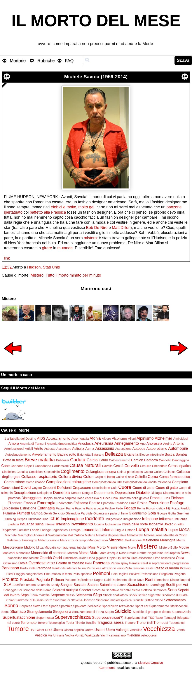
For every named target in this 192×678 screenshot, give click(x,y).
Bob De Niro (97, 227)
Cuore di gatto (166, 488)
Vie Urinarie (56, 635)
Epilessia (107, 503)
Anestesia (85, 443)
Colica (158, 472)
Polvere (134, 574)
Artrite (38, 448)
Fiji (168, 508)
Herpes (22, 519)
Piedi (9, 574)
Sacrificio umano (24, 585)
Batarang (97, 454)
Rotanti (185, 580)
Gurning (10, 519)
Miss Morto (97, 547)
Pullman (57, 580)
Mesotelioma (13, 547)
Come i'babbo (35, 482)
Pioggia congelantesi (28, 574)
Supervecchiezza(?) (107, 617)
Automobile (178, 448)
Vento (181, 630)
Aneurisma (103, 443)
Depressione (125, 493)
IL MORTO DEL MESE (96, 20)
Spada (53, 606)
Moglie (184, 547)
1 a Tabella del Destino (20, 438)
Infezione (150, 519)
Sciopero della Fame (37, 590)
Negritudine (155, 553)
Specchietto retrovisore (118, 606)
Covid (26, 487)
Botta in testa (13, 460)
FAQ (69, 60)
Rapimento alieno (124, 580)
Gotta (172, 513)
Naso (123, 553)
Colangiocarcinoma (101, 472)
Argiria (167, 443)
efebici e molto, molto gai (72, 207)
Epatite (94, 503)
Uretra (89, 630)
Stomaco (18, 611)
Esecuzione (158, 503)
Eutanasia (46, 508)
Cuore (124, 487)
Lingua (119, 530)
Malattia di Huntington (22, 540)
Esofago (177, 503)
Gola (152, 513)
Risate (174, 580)
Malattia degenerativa (111, 535)
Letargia (75, 530)
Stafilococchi (179, 606)
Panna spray (119, 563)
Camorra (151, 460)
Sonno (11, 605)
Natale (131, 553)
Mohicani (8, 553)
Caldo (103, 460)
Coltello (141, 477)
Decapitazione (25, 493)
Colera (148, 472)
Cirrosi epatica (179, 466)
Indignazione (132, 519)
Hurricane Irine (38, 519)
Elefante (177, 498)
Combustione (14, 482)
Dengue (87, 493)
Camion (137, 460)
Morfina (72, 553)
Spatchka (65, 606)
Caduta (78, 459)
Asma (89, 448)
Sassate (80, 585)
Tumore (18, 628)
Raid (107, 580)
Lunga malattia (151, 529)
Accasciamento (58, 438)
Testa (70, 622)
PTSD (51, 563)
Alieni (132, 438)
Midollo (29, 547)
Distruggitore (32, 498)
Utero (110, 630)
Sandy (55, 585)
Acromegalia (80, 438)
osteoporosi (149, 635)
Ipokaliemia (113, 524)
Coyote (37, 488)
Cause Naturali (85, 465)
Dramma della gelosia (134, 498)
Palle (88, 563)
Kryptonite (9, 530)
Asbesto (50, 448)
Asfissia (78, 448)
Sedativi (125, 590)
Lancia (34, 530)
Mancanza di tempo (74, 540)
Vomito (79, 635)
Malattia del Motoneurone (144, 535)
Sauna (121, 585)
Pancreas (101, 563)
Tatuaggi (170, 617)
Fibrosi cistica (155, 508)
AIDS (41, 438)
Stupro (109, 612)
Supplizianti (132, 617)
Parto (24, 568)
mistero (90, 238)
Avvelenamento (44, 454)
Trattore (130, 622)
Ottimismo (10, 563)
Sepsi (25, 595)
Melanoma (151, 540)
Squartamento (159, 606)
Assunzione (123, 448)
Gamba (36, 513)
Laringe (45, 530)
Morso (84, 553)
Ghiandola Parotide (79, 513)
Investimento (82, 524)
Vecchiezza (159, 628)
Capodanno (43, 466)
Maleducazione (48, 540)
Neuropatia (172, 553)
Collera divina (70, 476)
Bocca (170, 454)
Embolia (29, 503)
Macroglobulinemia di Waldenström (42, 535)
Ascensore (63, 448)
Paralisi (134, 563)
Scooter (85, 590)
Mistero (37, 275)
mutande (65, 248)
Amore (14, 443)
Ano (143, 443)
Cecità (118, 466)
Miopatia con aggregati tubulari (65, 547)
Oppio (111, 558)
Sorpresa (25, 606)
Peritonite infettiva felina (69, 568)
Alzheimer (163, 438)
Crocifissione (101, 488)
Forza (175, 508)
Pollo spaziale (82, 574)
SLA (7, 584)
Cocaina (22, 472)
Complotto (180, 482)
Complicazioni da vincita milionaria (147, 482)
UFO (48, 630)
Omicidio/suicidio (75, 558)
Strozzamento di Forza (88, 612)
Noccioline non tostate (23, 558)
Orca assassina (141, 558)
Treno (141, 622)
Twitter (39, 630)
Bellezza (114, 454)
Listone (130, 530)
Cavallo (107, 466)
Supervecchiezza (73, 617)
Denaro (76, 493)
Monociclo (23, 553)
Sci (19, 590)
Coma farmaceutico (174, 477)
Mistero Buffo (168, 547)
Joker (168, 524)
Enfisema (80, 503)
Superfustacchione (19, 617)
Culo (114, 488)
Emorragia (46, 503)
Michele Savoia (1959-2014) (95, 76)
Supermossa (45, 617)
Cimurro (145, 466)
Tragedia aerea (110, 622)
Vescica (41, 635)
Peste (149, 568)
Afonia (95, 438)
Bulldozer (62, 460)
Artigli (29, 448)
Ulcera (58, 630)
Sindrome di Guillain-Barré (33, 600)
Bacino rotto (66, 454)
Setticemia (83, 595)
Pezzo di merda (166, 568)
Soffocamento (175, 600)
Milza (40, 547)
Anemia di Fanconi (33, 443)
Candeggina (180, 460)
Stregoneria (62, 612)
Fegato (130, 508)
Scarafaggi (157, 585)
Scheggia (9, 590)
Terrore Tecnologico (51, 622)
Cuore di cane (144, 488)
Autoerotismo (156, 448)
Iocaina (99, 524)
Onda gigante (96, 558)
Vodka (69, 635)
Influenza (166, 519)
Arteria (178, 443)
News (185, 553)
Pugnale (43, 579)
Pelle (31, 568)
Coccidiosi (36, 472)
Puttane (70, 580)
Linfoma (107, 530)
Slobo (159, 600)
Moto (94, 553)
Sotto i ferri (40, 606)
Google (162, 513)
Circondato (159, 466)
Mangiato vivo (98, 540)
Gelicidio (59, 513)
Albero (106, 438)
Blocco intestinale (151, 454)
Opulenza (123, 558)
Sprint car (141, 606)
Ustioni (99, 630)
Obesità (46, 558)
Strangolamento (39, 612)
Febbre (110, 508)
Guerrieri (183, 513)
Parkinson (10, 568)
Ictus (54, 518)
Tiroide (80, 622)
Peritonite (43, 568)
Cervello (131, 466)
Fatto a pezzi (95, 508)
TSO (151, 617)
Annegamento (126, 443)
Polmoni (101, 573)
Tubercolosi (177, 622)
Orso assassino (164, 558)
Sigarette (154, 595)
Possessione (150, 574)
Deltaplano (44, 493)
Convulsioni (10, 488)
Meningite (167, 540)
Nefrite (142, 553)
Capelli (29, 466)
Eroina (142, 503)
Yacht (104, 635)
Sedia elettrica (142, 590)
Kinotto (178, 524)
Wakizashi (92, 635)
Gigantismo (138, 513)
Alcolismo (119, 438)
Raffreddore (85, 580)
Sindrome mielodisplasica (114, 600)
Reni (149, 579)
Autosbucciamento (18, 454)
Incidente (94, 518)
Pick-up (185, 568)
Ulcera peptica (74, 630)
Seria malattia (40, 595)
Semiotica (160, 590)
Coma (153, 476)
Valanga (122, 630)
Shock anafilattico (115, 595)
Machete (11, 535)
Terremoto (29, 622)
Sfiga (97, 595)
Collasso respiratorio (39, 476)
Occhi (57, 558)
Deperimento (104, 493)
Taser (159, 617)
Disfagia (156, 493)
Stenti (5, 612)
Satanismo (107, 585)
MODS (184, 530)
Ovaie (23, 563)
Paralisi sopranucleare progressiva (164, 563)
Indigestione (113, 519)
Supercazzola (181, 612)
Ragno (98, 580)
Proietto (10, 579)
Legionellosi (60, 530)
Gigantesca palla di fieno (110, 513)
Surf (144, 617)
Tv (32, 630)
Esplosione (10, 508)
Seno (172, 590)
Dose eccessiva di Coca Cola (97, 498)
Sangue (66, 585)
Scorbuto (98, 590)
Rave (140, 580)
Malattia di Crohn (175, 535)
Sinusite (138, 600)
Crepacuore (82, 488)
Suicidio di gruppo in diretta (152, 612)
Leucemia (90, 530)
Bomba (181, 454)
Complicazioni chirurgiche (68, 482)
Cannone (17, 466)
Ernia (132, 503)
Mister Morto (127, 547)
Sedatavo (112, 590)
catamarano (117, 635)
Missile (112, 547)
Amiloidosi (180, 438)
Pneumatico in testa (58, 574)
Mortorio (18, 60)
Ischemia (156, 524)
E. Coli (165, 498)
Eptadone (121, 503)
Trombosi (161, 622)
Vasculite (136, 630)
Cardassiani (60, 466)
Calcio (92, 460)
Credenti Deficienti (57, 488)
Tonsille (91, 622)
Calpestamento (119, 460)
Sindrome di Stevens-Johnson (74, 600)
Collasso (169, 472)
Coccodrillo (52, 472)
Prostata (27, 579)
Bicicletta (131, 454)
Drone (155, 498)
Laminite (23, 530)
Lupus (173, 530)
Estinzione (28, 508)
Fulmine (9, 513)
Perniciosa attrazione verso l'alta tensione (116, 568)
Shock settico (138, 595)
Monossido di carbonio (48, 553)
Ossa (180, 558)
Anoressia (154, 443)
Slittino (149, 600)
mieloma (133, 635)
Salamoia (43, 585)
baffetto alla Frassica (48, 212)
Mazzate (116, 540)
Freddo (185, 508)
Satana (93, 585)
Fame (70, 508)
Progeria (180, 574)
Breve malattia (40, 459)
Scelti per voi (177, 584)
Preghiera (166, 574)
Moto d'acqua (108, 553)
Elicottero (15, 503)
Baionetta (84, 454)
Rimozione (161, 580)
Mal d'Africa (76, 535)
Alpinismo (145, 438)
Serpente (58, 595)
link (7, 258)
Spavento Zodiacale (87, 606)
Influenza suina (32, 524)
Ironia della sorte (135, 524)
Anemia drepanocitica (62, 443)
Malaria (90, 535)
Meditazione (133, 540)
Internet (50, 524)
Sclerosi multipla (65, 590)
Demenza (61, 492)
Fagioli (60, 508)
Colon (88, 476)
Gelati (48, 513)
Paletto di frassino (70, 563)
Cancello (165, 460)
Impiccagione (72, 519)
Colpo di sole (125, 477)
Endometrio (64, 503)
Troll (149, 622)
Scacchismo (137, 584)
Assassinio (104, 448)
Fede (119, 508)
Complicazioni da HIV (107, 482)
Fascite (80, 508)
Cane (5, 466)
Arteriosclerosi (14, 448)
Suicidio (123, 611)
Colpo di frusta (105, 477)
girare (47, 248)
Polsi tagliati (119, 574)
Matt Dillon (121, 227)
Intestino (63, 524)
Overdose (37, 563)
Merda (180, 540)
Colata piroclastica (130, 472)
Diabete (143, 492)
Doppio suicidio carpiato (59, 498)
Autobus (138, 448)
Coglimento (72, 471)
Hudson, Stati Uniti (43, 267)
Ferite (141, 508)
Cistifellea (9, 472)
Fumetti (23, 513)
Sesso (70, 595)
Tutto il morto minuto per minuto (73, 275)
